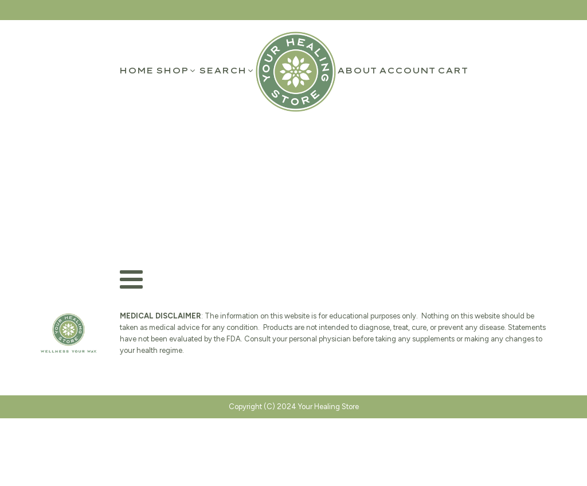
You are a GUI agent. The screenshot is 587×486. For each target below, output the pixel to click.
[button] (176, 70)
